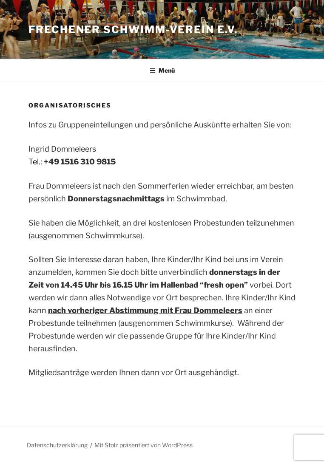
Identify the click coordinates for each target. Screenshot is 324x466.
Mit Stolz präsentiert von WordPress (143, 445)
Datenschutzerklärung (57, 445)
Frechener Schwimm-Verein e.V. (133, 29)
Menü (162, 70)
